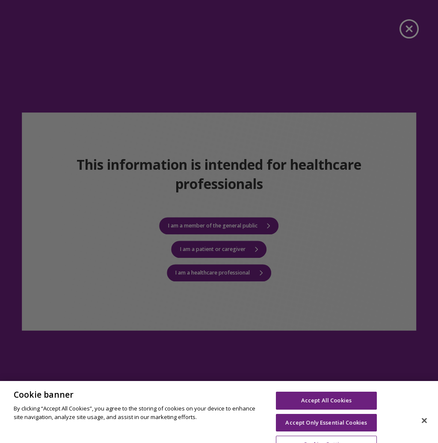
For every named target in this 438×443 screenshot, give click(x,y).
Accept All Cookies (326, 412)
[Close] (424, 432)
